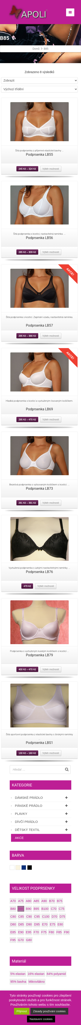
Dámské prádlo (42, 797)
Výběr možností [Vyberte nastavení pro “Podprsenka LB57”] (51, 335)
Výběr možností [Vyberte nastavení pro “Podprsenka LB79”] (51, 669)
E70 (45, 924)
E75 (52, 924)
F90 (66, 932)
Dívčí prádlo (42, 822)
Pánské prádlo (42, 805)
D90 (29, 924)
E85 (13, 932)
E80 (60, 924)
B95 (36, 908)
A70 (13, 901)
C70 (53, 908)
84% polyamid (56, 974)
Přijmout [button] (22, 1011)
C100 (45, 916)
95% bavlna (18, 981)
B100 (45, 908)
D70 (54, 916)
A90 (44, 901)
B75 (59, 901)
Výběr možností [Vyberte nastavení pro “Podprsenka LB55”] (51, 168)
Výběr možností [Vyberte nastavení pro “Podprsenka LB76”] (45, 586)
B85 (21, 908)
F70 (36, 932)
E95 (28, 932)
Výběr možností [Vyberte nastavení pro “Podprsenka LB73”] (51, 502)
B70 (52, 901)
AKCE (19, 838)
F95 (13, 940)
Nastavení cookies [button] (41, 1019)
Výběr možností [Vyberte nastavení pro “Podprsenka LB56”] (51, 252)
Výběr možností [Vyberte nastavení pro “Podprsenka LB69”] (51, 419)
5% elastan (17, 974)
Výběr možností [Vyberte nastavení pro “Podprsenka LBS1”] (51, 753)
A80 (28, 901)
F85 (59, 932)
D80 (13, 924)
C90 (29, 916)
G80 (29, 940)
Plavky (42, 813)
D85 (21, 924)
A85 (36, 901)
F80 (51, 932)
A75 (21, 901)
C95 (37, 916)
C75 (61, 908)
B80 (13, 908)
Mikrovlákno (37, 981)
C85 (21, 916)
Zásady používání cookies (49, 1011)
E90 (21, 932)
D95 (37, 924)
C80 (13, 916)
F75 (43, 932)
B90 (28, 908)
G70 (21, 940)
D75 (62, 916)
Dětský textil (42, 830)
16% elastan (36, 974)
